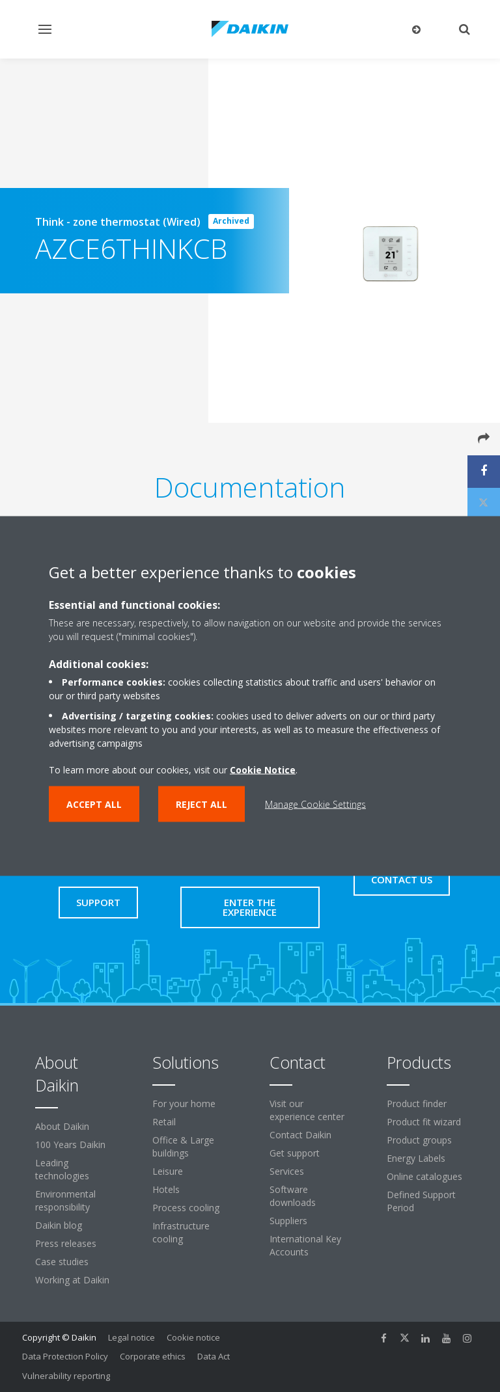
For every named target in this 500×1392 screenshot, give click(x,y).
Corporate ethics (153, 1356)
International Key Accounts (305, 1245)
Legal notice (131, 1337)
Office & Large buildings (183, 1146)
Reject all (201, 804)
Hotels (166, 1189)
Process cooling (185, 1207)
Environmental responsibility (65, 1200)
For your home (183, 1103)
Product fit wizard (424, 1122)
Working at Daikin (72, 1280)
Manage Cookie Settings (315, 804)
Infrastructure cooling (181, 1232)
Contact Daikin (300, 1135)
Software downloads (293, 1196)
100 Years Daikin (70, 1144)
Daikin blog (58, 1225)
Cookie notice (193, 1337)
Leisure (167, 1171)
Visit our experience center (307, 1110)
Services (287, 1171)
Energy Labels (416, 1158)
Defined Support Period (421, 1201)
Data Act (213, 1356)
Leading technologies (62, 1169)
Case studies (62, 1261)
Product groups (419, 1140)
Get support (295, 1153)
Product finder (417, 1103)
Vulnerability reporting (66, 1376)
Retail (164, 1122)
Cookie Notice (263, 770)
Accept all (94, 804)
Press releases (65, 1243)
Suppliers (288, 1220)
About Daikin (62, 1126)
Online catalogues (424, 1176)
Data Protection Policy (65, 1356)
